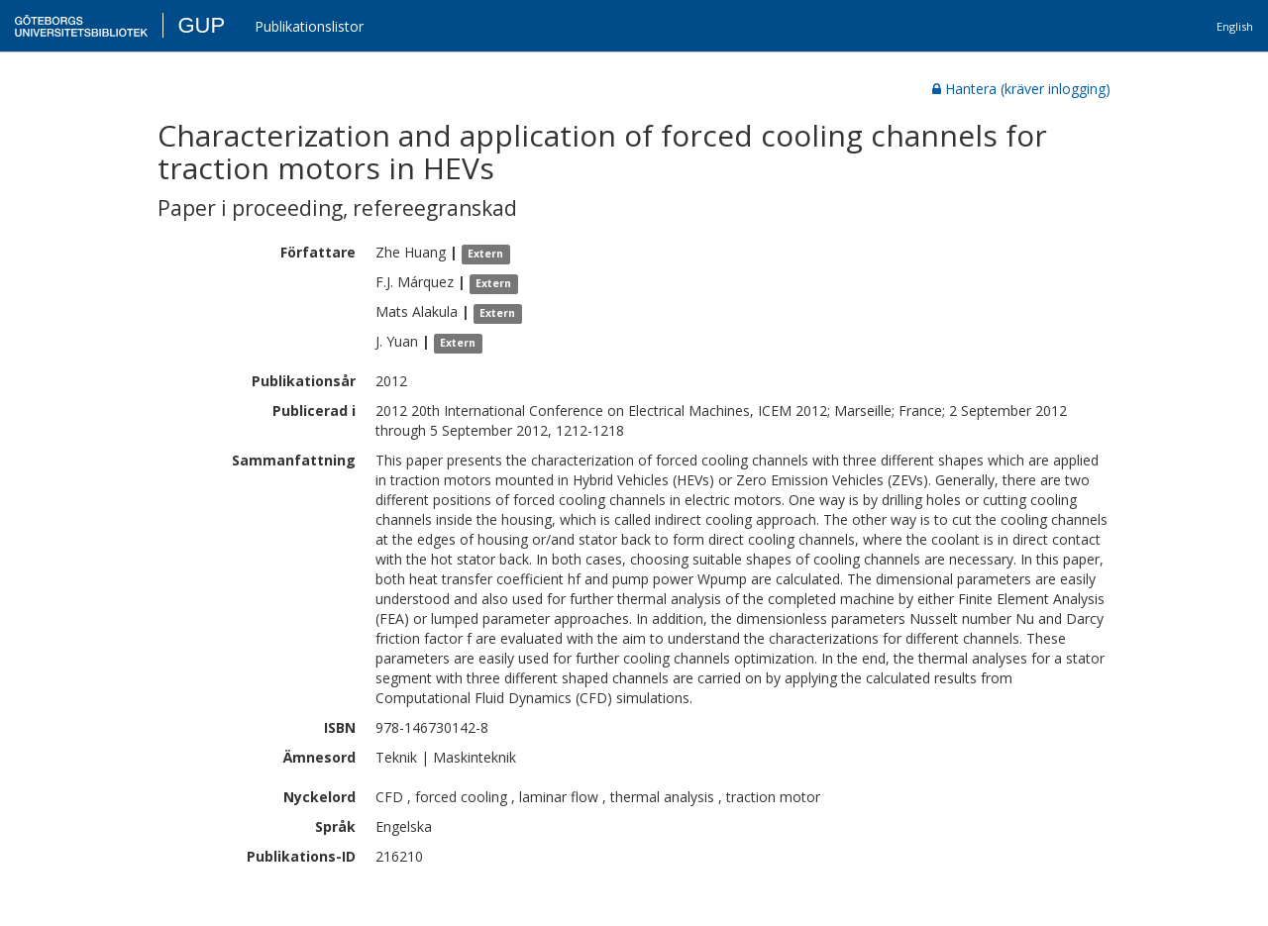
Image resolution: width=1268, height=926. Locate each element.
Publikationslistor (309, 26)
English (1234, 26)
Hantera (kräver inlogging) (1021, 88)
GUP (201, 25)
